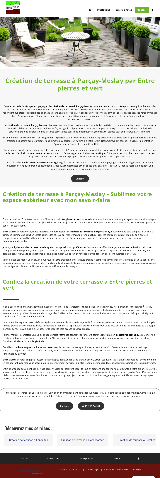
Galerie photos (85, 458)
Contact (80, 178)
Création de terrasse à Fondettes (28, 440)
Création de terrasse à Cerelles (136, 440)
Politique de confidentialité (115, 469)
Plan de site (135, 469)
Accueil (25, 458)
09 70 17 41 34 (91, 406)
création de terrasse (17, 125)
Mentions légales (93, 469)
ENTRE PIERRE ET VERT (71, 469)
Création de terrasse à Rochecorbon (82, 440)
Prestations (52, 458)
